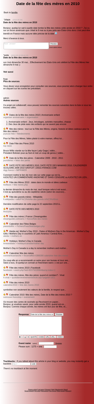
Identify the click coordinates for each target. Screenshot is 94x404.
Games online (33, 394)
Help (53, 394)
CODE (41, 342)
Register (58, 348)
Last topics (41, 394)
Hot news (37, 395)
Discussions (44, 395)
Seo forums (52, 395)
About (65, 394)
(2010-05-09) (18, 20)
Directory (68, 395)
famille (14, 12)
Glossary (47, 394)
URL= (53, 342)
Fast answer (29, 46)
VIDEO (60, 342)
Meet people (61, 395)
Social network (29, 395)
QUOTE (33, 342)
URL (47, 342)
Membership (59, 394)
